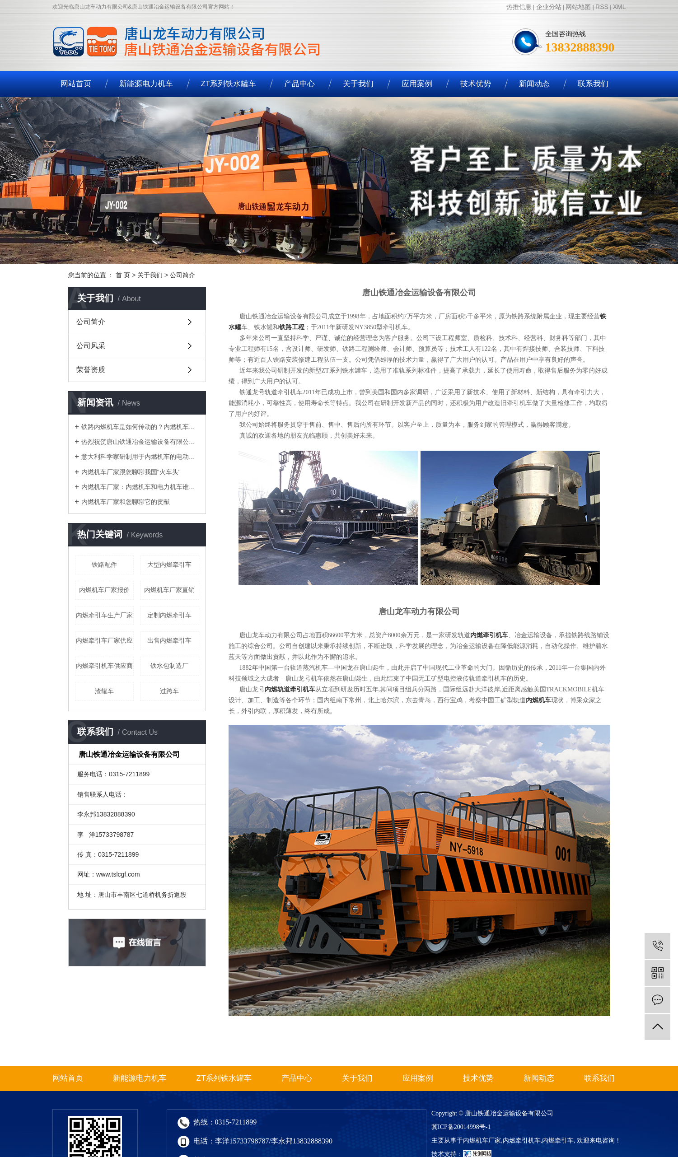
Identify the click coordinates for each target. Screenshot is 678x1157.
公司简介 (90, 322)
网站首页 (76, 83)
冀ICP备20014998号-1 (461, 1127)
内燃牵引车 (558, 1140)
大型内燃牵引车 (169, 564)
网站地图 (578, 6)
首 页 (123, 275)
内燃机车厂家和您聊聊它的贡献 (125, 501)
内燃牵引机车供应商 (104, 665)
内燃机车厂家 (482, 1140)
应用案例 (417, 83)
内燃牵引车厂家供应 (104, 640)
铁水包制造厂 (169, 665)
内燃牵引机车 (522, 1140)
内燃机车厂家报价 (104, 589)
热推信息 (519, 6)
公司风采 (90, 346)
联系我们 (593, 83)
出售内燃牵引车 (169, 640)
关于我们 (358, 83)
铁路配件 (104, 564)
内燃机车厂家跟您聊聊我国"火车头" (131, 472)
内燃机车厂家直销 (169, 589)
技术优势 (475, 83)
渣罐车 (104, 691)
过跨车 (169, 691)
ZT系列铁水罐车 (229, 83)
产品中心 (299, 83)
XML (619, 6)
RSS (601, 6)
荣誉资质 (90, 369)
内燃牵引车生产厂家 (104, 615)
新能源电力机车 (146, 83)
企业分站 (548, 6)
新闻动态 (534, 83)
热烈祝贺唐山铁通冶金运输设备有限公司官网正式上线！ (140, 441)
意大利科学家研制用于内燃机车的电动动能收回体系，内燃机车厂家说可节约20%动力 (140, 456)
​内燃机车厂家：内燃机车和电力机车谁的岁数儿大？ (140, 486)
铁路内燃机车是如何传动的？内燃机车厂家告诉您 (140, 426)
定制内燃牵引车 (169, 615)
